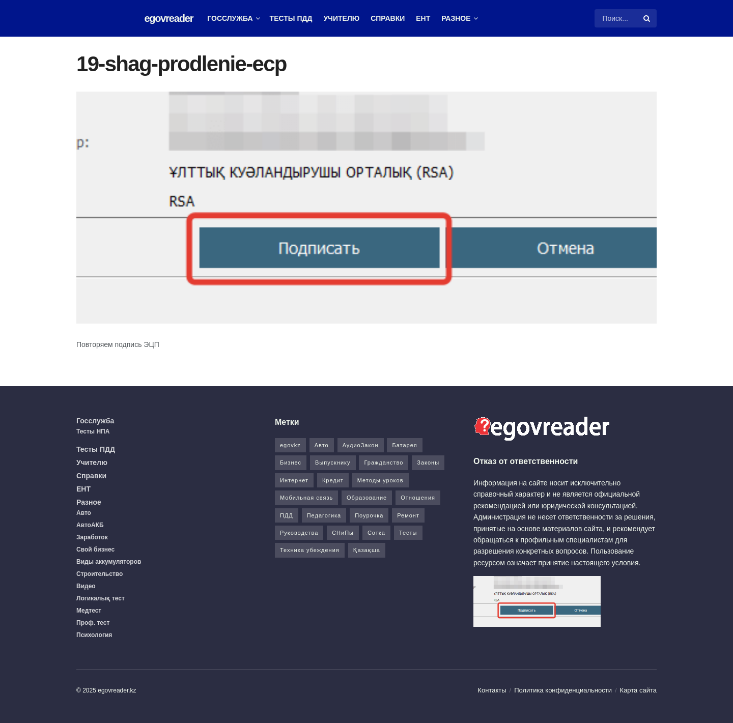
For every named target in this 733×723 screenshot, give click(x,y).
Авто (83, 512)
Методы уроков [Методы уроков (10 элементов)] (380, 480)
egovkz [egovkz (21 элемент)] (290, 445)
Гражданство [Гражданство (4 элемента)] (383, 462)
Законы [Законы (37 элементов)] (428, 462)
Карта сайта (638, 690)
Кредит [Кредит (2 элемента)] (333, 480)
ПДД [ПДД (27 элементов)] (286, 515)
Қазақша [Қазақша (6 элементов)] (366, 550)
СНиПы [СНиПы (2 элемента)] (343, 533)
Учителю (341, 18)
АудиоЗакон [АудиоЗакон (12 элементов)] (361, 445)
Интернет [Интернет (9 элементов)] (294, 480)
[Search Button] (647, 18)
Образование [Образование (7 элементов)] (367, 498)
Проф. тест (92, 622)
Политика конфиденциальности (563, 690)
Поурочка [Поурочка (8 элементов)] (369, 515)
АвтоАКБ (90, 525)
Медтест (88, 610)
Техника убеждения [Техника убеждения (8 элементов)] (310, 550)
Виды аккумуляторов (108, 561)
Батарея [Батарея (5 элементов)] (404, 445)
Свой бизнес (95, 549)
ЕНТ (423, 18)
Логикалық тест (100, 598)
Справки (388, 18)
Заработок (92, 537)
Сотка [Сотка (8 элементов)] (376, 533)
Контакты (491, 690)
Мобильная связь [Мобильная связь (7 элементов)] (306, 498)
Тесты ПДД (291, 18)
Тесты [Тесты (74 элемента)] (408, 533)
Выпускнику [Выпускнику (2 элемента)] (333, 462)
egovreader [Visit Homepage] (168, 18)
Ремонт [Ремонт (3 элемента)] (408, 515)
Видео (86, 586)
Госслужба (229, 18)
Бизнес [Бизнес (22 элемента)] (290, 462)
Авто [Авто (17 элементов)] (322, 445)
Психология (94, 635)
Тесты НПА (92, 431)
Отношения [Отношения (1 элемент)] (418, 498)
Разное (455, 18)
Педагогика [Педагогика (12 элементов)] (324, 515)
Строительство (99, 573)
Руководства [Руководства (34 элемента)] (299, 533)
